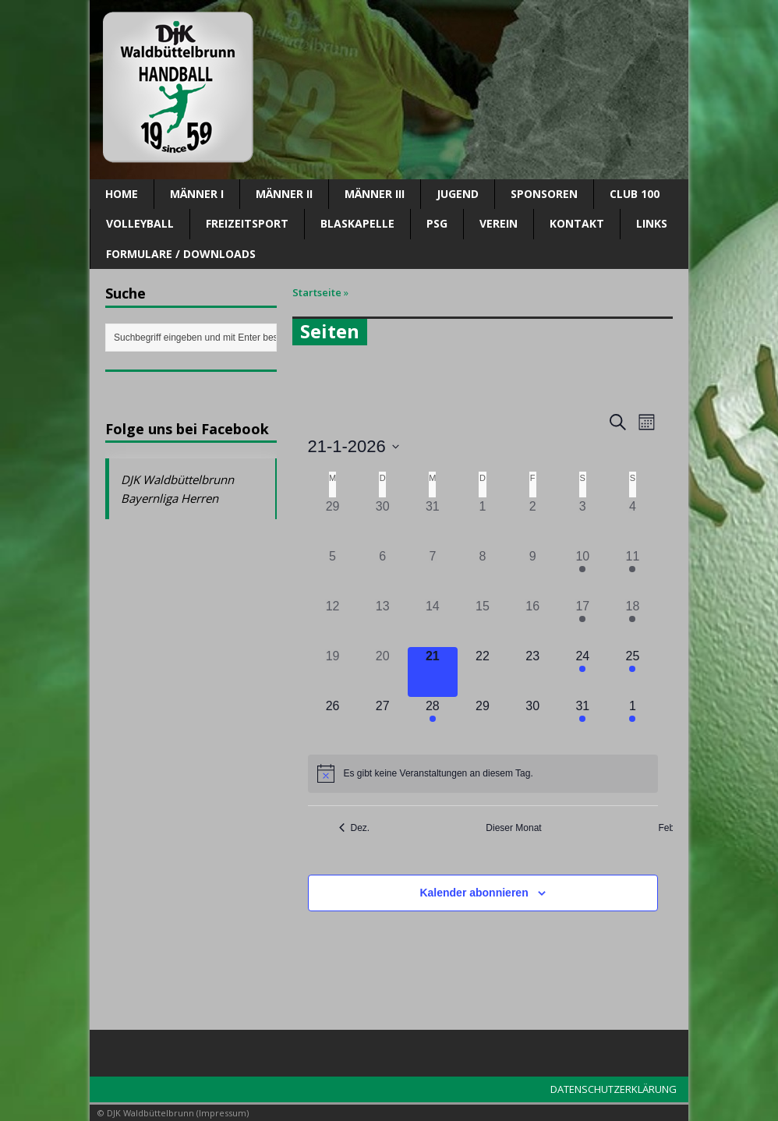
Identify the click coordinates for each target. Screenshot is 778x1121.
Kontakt (577, 223)
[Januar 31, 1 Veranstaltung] (582, 722)
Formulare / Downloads (181, 253)
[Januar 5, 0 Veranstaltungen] (333, 572)
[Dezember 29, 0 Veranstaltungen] (333, 522)
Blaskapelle (357, 223)
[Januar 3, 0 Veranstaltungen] (582, 522)
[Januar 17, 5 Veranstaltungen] (582, 622)
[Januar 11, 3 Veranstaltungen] (632, 572)
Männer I (197, 193)
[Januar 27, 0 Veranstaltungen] (383, 722)
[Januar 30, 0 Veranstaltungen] (532, 722)
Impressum (222, 1113)
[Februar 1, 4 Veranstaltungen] (632, 722)
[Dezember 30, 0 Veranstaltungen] (383, 522)
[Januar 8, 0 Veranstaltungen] (482, 572)
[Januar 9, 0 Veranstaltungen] (532, 572)
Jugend (458, 193)
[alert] (483, 773)
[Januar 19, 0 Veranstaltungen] (333, 672)
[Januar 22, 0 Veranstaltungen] (482, 672)
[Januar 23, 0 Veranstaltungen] (532, 672)
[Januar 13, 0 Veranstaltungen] (383, 622)
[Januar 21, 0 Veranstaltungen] (433, 672)
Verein (498, 223)
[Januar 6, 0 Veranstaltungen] (383, 572)
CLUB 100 (635, 193)
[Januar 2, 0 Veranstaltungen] (532, 522)
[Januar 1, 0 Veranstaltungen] (482, 522)
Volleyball (140, 223)
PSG (436, 223)
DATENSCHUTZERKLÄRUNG (613, 1089)
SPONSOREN (544, 193)
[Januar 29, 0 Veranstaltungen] (482, 722)
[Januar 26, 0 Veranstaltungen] (333, 722)
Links (651, 223)
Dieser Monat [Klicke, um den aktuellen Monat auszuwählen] (513, 827)
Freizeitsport (247, 223)
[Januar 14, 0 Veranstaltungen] (433, 622)
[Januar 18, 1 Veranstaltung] (632, 622)
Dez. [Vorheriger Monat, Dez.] (354, 827)
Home (121, 193)
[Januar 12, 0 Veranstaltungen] (333, 622)
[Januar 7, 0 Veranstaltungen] (433, 572)
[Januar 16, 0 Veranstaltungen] (532, 622)
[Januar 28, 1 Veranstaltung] (433, 722)
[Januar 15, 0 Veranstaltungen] (482, 622)
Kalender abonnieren (473, 892)
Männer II (284, 193)
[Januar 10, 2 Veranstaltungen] (582, 572)
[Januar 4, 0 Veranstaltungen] (632, 522)
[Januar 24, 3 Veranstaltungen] (582, 672)
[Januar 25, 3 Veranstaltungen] (632, 672)
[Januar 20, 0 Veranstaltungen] (383, 672)
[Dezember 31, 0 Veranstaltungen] (433, 522)
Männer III (375, 193)
